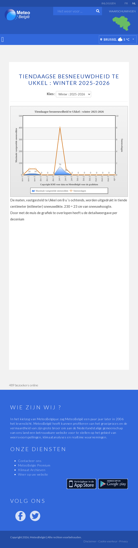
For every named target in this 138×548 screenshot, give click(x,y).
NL (134, 3)
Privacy (123, 541)
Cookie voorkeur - (108, 541)
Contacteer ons (29, 461)
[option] (121, 23)
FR (126, 3)
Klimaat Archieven (31, 470)
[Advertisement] (69, 53)
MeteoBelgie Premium (34, 465)
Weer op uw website (33, 474)
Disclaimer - (90, 541)
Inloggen (109, 3)
